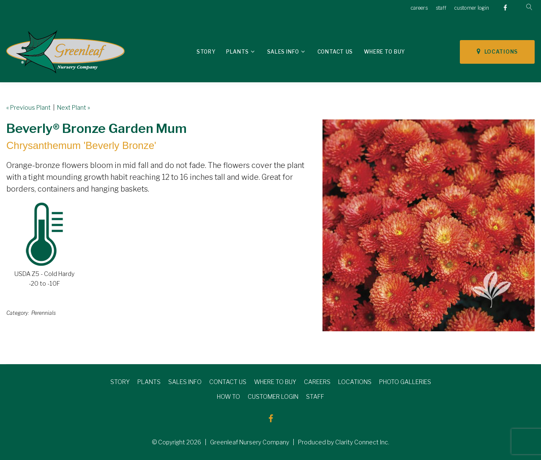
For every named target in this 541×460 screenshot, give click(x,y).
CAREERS (317, 381)
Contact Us (335, 52)
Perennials (43, 313)
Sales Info (283, 52)
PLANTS (149, 381)
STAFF (315, 396)
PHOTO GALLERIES (405, 381)
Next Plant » (73, 107)
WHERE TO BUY (275, 381)
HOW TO (228, 396)
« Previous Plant (28, 107)
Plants (237, 52)
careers (419, 8)
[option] (428, 225)
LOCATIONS (497, 51)
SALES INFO (185, 381)
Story (206, 52)
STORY (120, 381)
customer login (471, 8)
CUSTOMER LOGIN (273, 396)
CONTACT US (227, 381)
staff (441, 8)
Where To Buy (384, 52)
